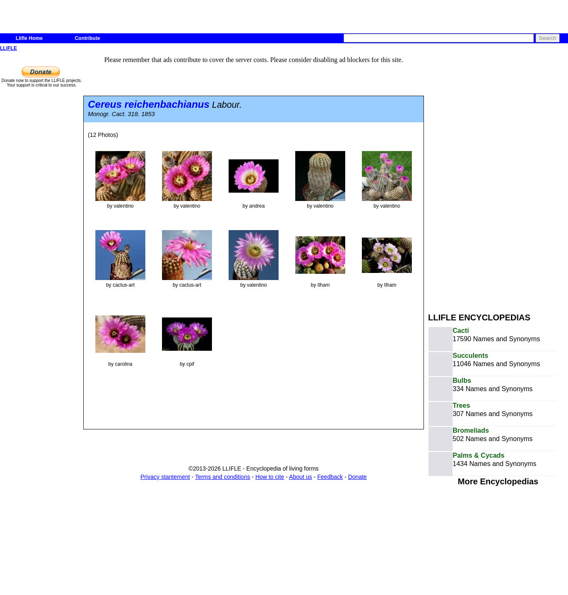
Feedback (330, 477)
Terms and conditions (222, 477)
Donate (357, 477)
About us (300, 477)
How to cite (269, 477)
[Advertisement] (490, 178)
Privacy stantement (165, 477)
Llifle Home (29, 38)
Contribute (87, 38)
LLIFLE (8, 48)
